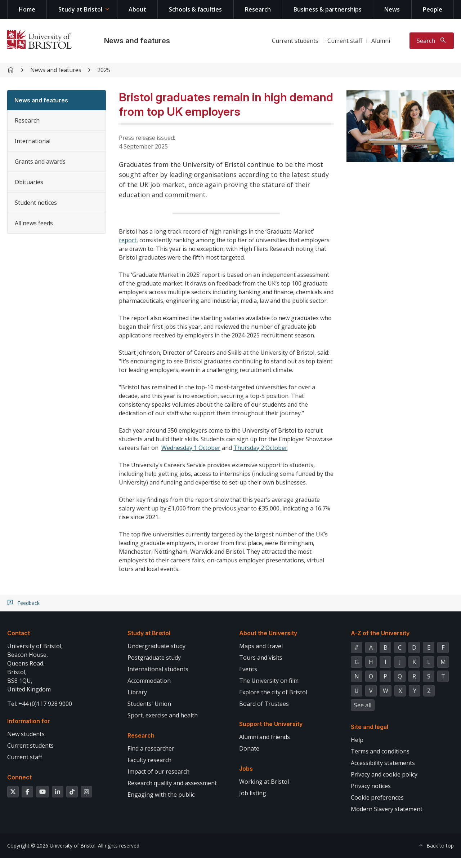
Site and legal (369, 726)
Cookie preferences (377, 797)
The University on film (269, 681)
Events (248, 669)
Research (258, 9)
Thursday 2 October (260, 448)
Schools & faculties (195, 9)
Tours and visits (260, 658)
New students (26, 734)
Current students (295, 41)
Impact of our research (158, 771)
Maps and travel (261, 646)
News (392, 9)
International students (157, 669)
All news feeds (34, 223)
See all (362, 705)
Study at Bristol (80, 9)
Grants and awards (40, 161)
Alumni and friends (264, 737)
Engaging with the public (160, 795)
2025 (103, 70)
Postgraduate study (154, 658)
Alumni (380, 41)
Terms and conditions (380, 751)
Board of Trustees (264, 704)
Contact (18, 633)
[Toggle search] (431, 40)
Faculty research (149, 760)
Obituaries (29, 182)
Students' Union (149, 704)
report (127, 240)
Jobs (246, 768)
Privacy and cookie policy (384, 774)
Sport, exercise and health (162, 715)
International (32, 141)
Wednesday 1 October (190, 448)
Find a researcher (150, 748)
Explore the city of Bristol (273, 692)
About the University (268, 633)
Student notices (36, 203)
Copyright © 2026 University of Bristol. (52, 845)
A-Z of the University (380, 633)
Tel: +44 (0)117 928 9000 (39, 704)
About (137, 9)
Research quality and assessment (172, 783)
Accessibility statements (383, 763)
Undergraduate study (156, 646)
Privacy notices (371, 786)
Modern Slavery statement (386, 809)
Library (137, 692)
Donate (249, 748)
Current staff (344, 41)
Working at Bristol (264, 782)
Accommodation (149, 681)
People (432, 9)
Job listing (252, 793)
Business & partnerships (328, 9)
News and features (137, 40)
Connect (19, 777)
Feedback (28, 603)
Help (357, 740)
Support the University (271, 723)
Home (27, 9)
